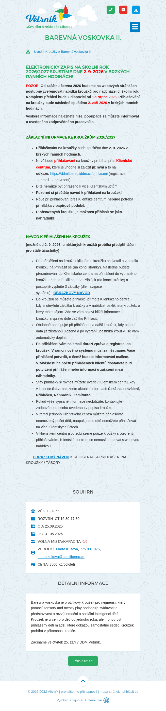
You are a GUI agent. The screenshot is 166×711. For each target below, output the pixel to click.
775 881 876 (90, 549)
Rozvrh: (46, 518)
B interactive (93, 700)
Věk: (42, 511)
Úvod (38, 52)
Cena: (43, 564)
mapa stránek (110, 691)
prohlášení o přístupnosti (79, 691)
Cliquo (75, 700)
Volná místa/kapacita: (59, 541)
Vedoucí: (46, 549)
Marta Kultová (67, 549)
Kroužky (51, 52)
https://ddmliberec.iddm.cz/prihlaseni (79, 174)
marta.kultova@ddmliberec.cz (61, 557)
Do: (41, 534)
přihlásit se (130, 691)
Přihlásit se (83, 661)
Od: (41, 526)
